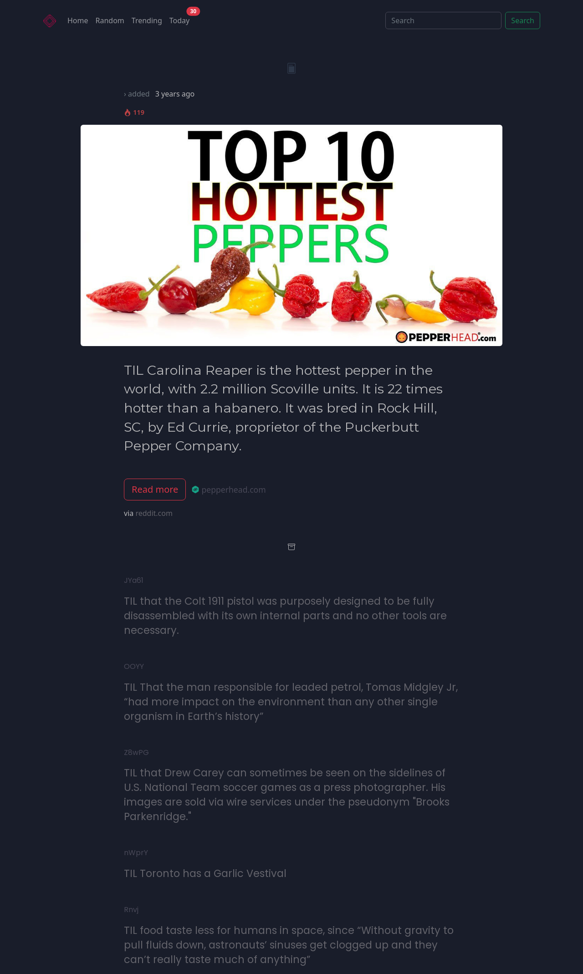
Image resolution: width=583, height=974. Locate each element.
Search (522, 20)
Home (77, 20)
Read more (155, 489)
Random (110, 20)
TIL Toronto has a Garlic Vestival (205, 873)
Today (181, 18)
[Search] (443, 20)
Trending (147, 20)
